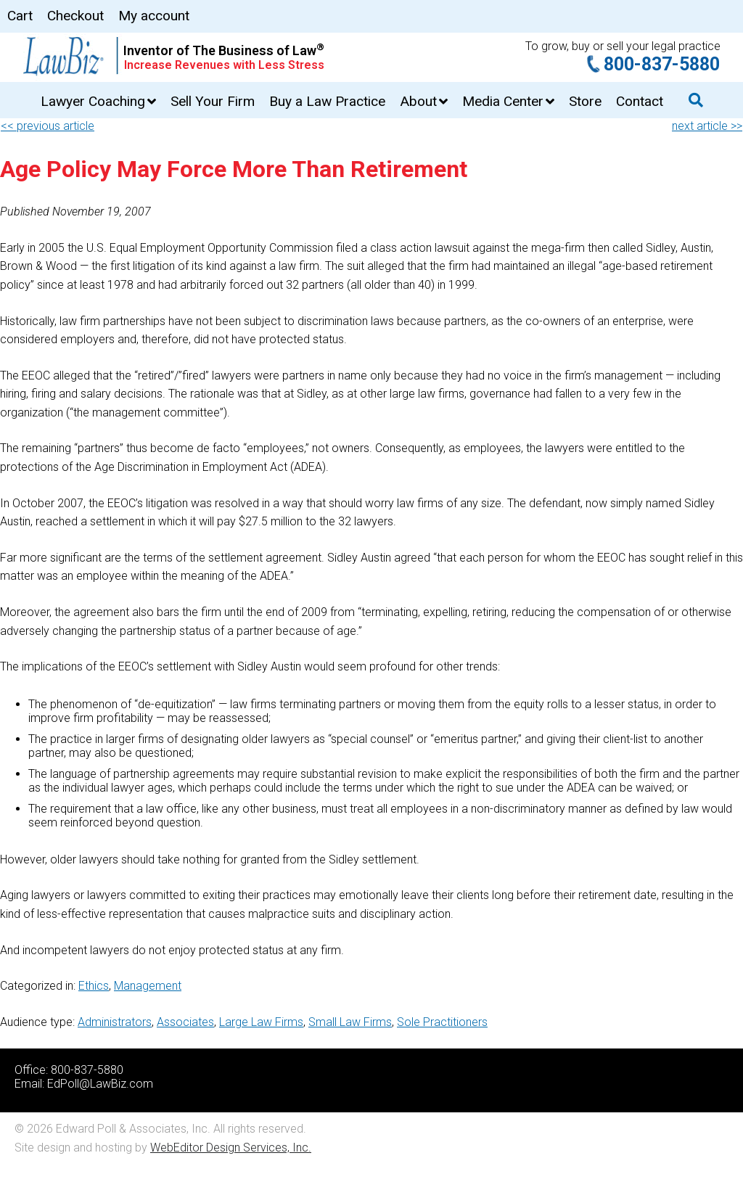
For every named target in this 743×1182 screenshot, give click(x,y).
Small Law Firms (350, 1022)
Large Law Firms (261, 1022)
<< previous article (47, 126)
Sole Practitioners (442, 1022)
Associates (185, 1022)
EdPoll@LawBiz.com (100, 1084)
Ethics (93, 986)
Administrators (115, 1022)
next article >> (707, 126)
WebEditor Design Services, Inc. (230, 1147)
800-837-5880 (662, 64)
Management (147, 986)
